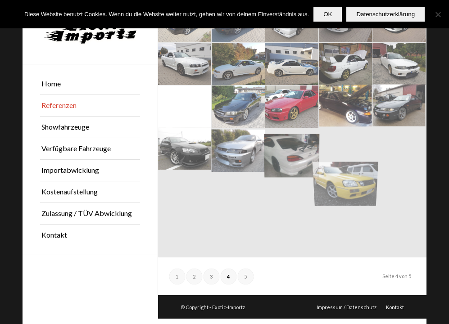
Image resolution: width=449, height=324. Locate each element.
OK (327, 14)
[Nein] (437, 14)
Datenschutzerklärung (385, 14)
